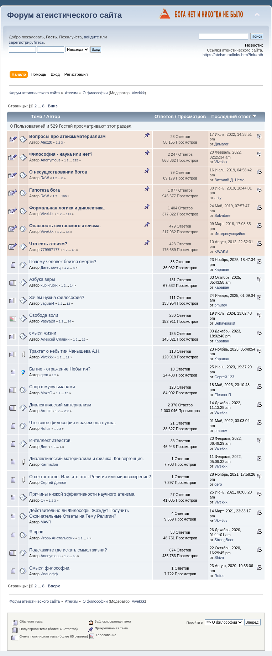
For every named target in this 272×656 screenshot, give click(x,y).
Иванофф (49, 574)
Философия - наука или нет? (61, 154)
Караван (221, 269)
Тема (36, 116)
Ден (44, 446)
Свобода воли (43, 315)
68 (75, 556)
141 (68, 214)
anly (217, 198)
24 (69, 321)
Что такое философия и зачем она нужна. (72, 422)
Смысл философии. (49, 568)
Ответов (164, 116)
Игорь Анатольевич (57, 538)
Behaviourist (224, 323)
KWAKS (221, 251)
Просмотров (192, 116)
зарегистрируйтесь (26, 42)
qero (44, 375)
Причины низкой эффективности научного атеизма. (82, 494)
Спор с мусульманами (52, 386)
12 (68, 303)
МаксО (46, 393)
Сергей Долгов (53, 482)
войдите (91, 37)
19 (83, 339)
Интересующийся (229, 233)
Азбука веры (42, 279)
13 (66, 393)
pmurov (220, 305)
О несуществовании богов (58, 172)
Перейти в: (195, 622)
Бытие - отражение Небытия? (59, 369)
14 (72, 285)
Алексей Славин (55, 339)
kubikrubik (49, 285)
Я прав (36, 531)
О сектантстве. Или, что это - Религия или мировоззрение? (90, 476)
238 (66, 411)
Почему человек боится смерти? (62, 261)
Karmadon (49, 464)
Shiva (219, 557)
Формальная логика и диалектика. (67, 208)
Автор (53, 116)
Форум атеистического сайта (64, 15)
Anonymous (51, 160)
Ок (43, 500)
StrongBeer (224, 540)
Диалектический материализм (60, 404)
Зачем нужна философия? (56, 297)
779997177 (50, 249)
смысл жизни (42, 333)
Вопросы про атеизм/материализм (67, 136)
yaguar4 (47, 303)
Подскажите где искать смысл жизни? (68, 550)
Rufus (46, 428)
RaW (45, 178)
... (40, 106)
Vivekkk (138, 93)
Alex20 (46, 142)
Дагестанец (51, 267)
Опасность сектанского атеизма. (65, 225)
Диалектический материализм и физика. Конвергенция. (86, 458)
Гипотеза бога (44, 190)
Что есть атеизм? (48, 243)
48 (67, 232)
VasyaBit (48, 321)
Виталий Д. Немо (229, 180)
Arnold (46, 411)
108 (64, 196)
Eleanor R (222, 395)
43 (73, 250)
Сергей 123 (224, 377)
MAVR (46, 522)
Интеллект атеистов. (50, 440)
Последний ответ (233, 116)
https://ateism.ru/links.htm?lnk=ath (233, 55)
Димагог (221, 144)
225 (75, 160)
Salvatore (222, 215)
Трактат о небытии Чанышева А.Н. (64, 351)
